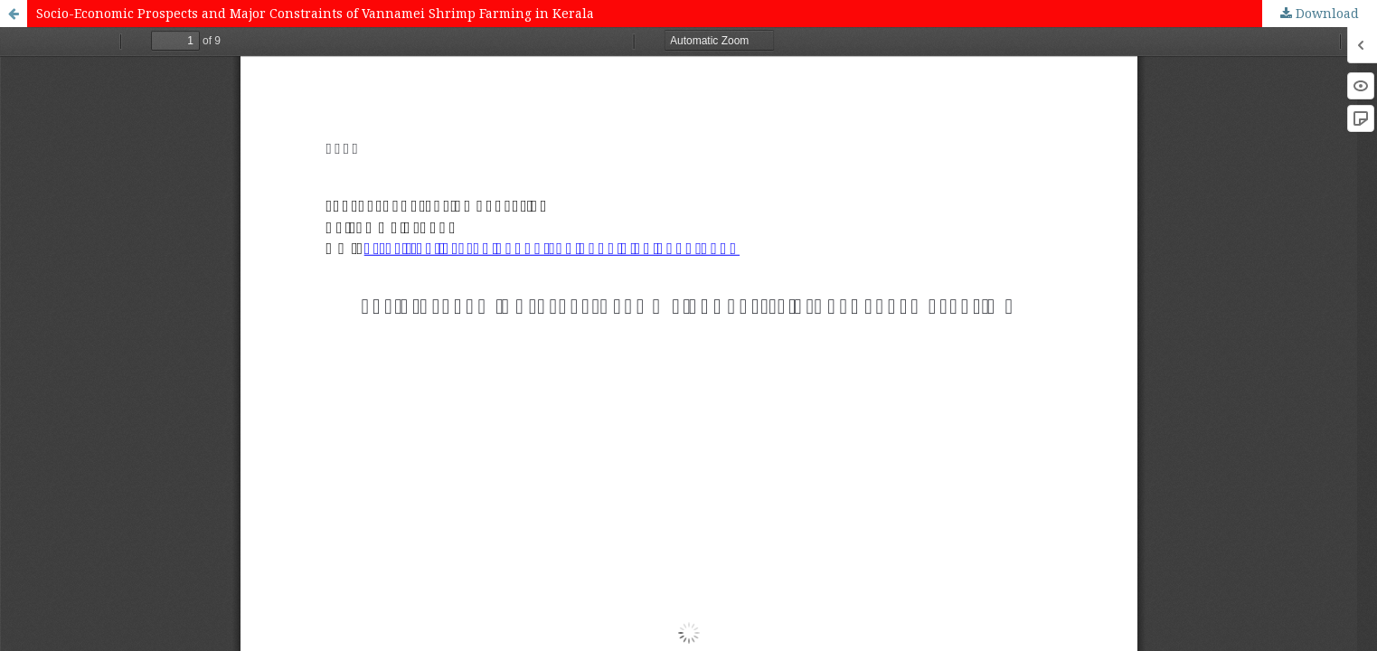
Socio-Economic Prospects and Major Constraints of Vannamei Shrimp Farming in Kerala (315, 13)
